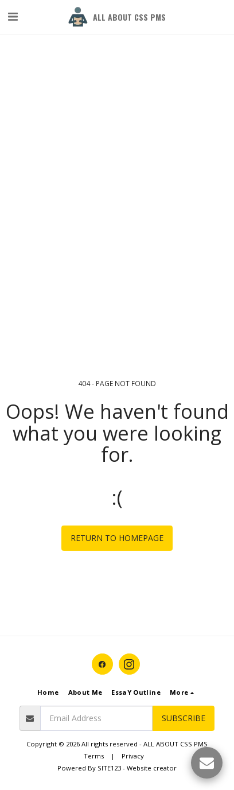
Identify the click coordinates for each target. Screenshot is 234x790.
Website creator (152, 768)
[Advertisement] (117, 117)
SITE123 (109, 768)
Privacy (133, 756)
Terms (94, 756)
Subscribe (183, 718)
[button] (12, 16)
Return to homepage (117, 537)
